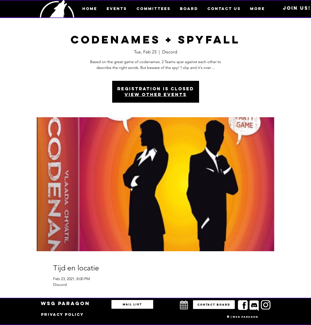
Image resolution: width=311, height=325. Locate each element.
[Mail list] (132, 304)
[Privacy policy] (62, 314)
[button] (257, 8)
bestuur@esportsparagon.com (102, 324)
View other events (156, 94)
